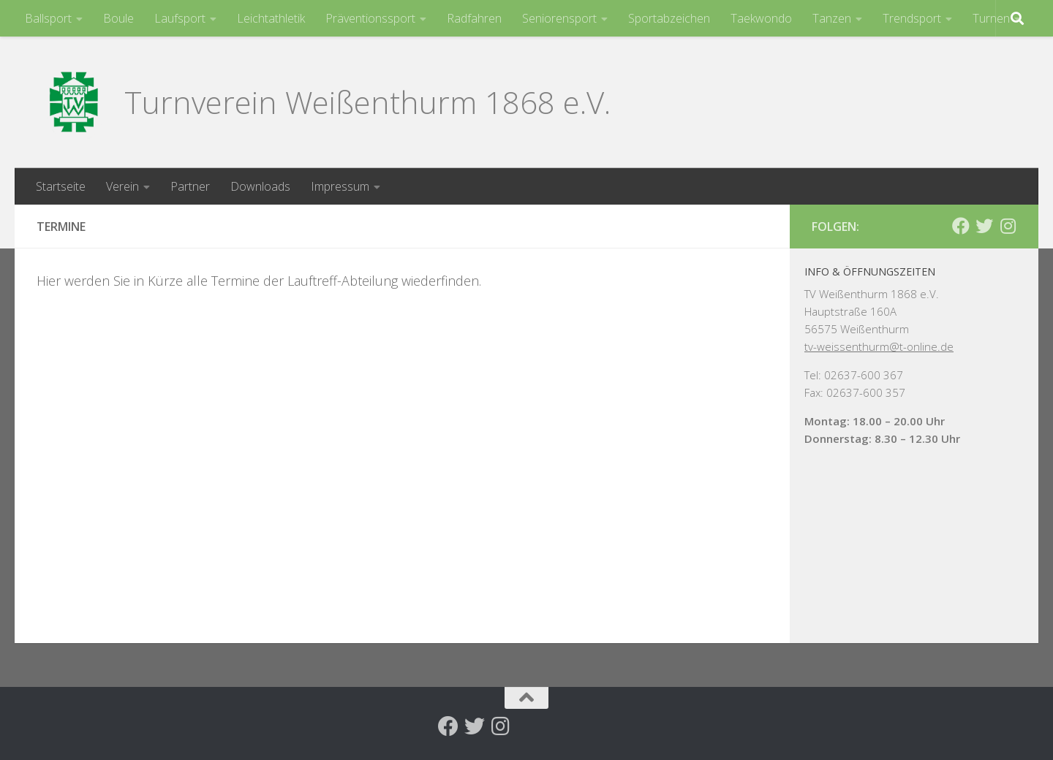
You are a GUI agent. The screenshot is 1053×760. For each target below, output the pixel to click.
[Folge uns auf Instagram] (1007, 226)
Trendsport (912, 18)
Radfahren (474, 18)
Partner (190, 186)
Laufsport (179, 18)
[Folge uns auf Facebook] (961, 226)
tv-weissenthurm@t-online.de (879, 346)
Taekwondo (761, 18)
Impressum (340, 186)
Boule (118, 18)
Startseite (61, 186)
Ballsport (48, 18)
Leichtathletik (271, 18)
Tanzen (831, 18)
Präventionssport (370, 18)
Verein (122, 186)
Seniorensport (559, 18)
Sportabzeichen (669, 18)
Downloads (260, 186)
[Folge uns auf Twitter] (984, 226)
